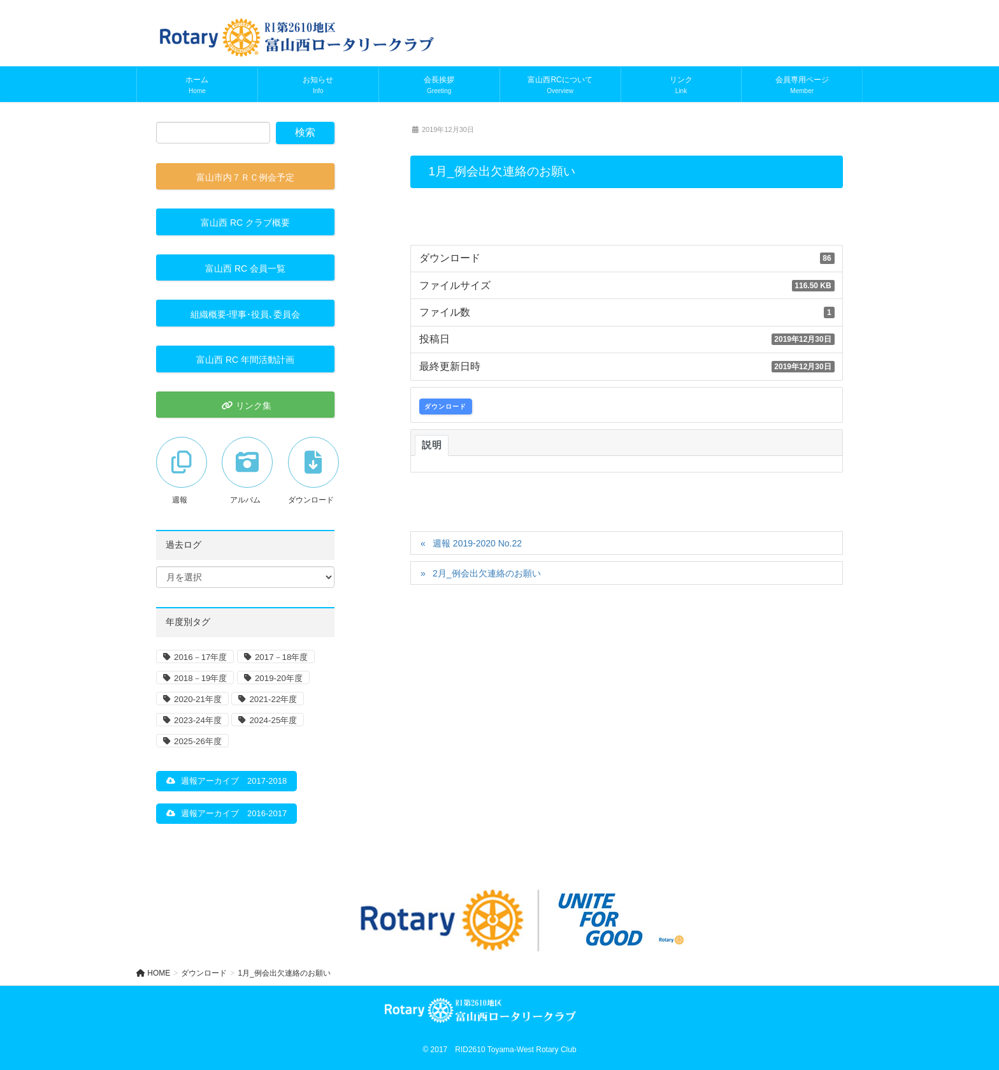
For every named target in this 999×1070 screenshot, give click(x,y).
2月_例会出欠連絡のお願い (487, 573)
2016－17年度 (200, 657)
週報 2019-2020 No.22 (477, 543)
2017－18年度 (281, 657)
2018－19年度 (200, 678)
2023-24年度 (198, 720)
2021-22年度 (273, 699)
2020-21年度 (198, 699)
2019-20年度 (279, 678)
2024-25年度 (273, 720)
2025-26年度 (198, 741)
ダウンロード (445, 406)
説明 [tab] (432, 445)
